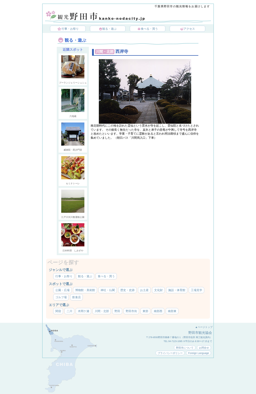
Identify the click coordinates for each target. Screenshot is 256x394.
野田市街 (131, 311)
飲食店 (76, 297)
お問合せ (204, 347)
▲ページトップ (204, 327)
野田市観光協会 (200, 333)
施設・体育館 (176, 290)
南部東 (172, 311)
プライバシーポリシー (170, 353)
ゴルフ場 (61, 297)
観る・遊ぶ (108, 29)
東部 (145, 311)
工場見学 (196, 290)
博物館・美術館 (85, 290)
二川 (69, 311)
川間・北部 (102, 311)
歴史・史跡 (127, 290)
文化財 (158, 290)
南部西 (158, 311)
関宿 (58, 311)
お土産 (144, 290)
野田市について (185, 347)
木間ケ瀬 (83, 311)
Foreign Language (198, 353)
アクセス (187, 29)
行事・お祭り (68, 29)
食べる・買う (147, 29)
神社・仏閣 (108, 290)
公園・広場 (62, 290)
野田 (117, 311)
